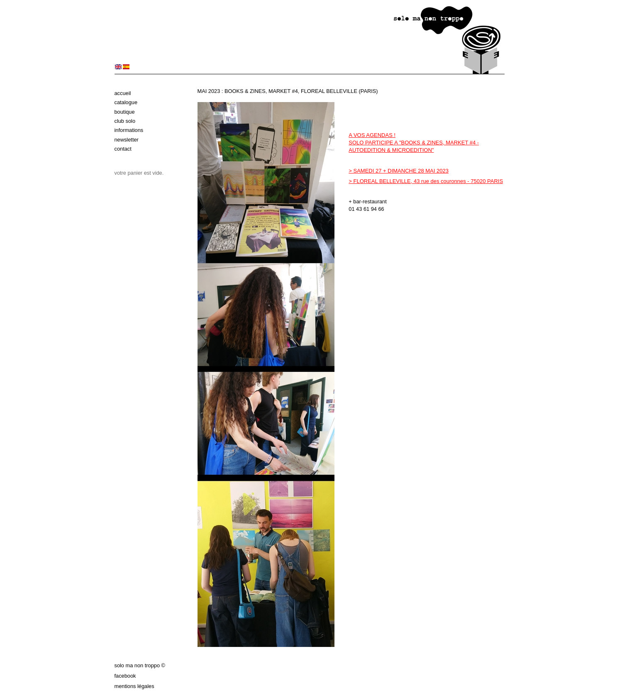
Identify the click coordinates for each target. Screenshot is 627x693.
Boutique (125, 112)
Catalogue (126, 102)
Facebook (125, 676)
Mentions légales (134, 686)
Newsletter (127, 140)
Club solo (125, 121)
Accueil (123, 93)
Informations (129, 130)
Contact (123, 149)
